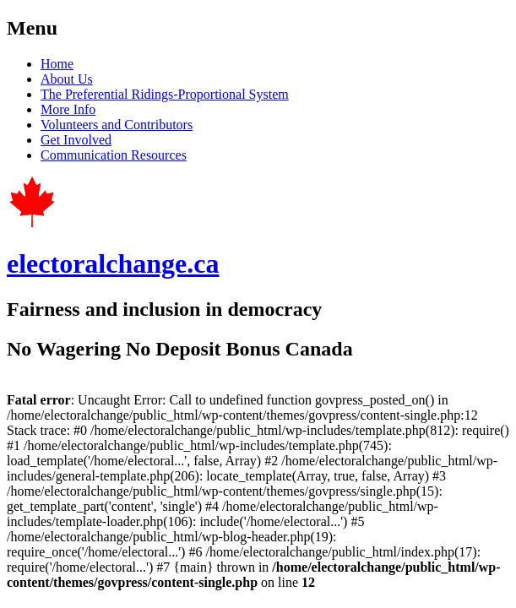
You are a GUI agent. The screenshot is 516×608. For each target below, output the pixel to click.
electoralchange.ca (113, 263)
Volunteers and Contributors (117, 124)
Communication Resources (114, 155)
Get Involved (76, 140)
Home (57, 64)
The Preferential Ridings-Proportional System (165, 94)
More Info (68, 109)
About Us (67, 79)
